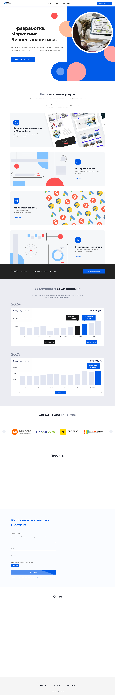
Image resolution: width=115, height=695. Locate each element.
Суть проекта (16, 533)
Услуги (57, 3)
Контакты (66, 3)
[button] (104, 3)
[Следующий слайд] (111, 431)
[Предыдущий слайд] (4, 431)
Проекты (48, 3)
